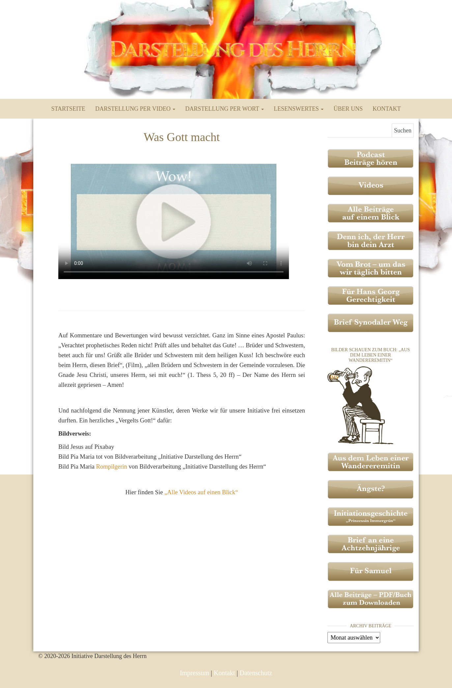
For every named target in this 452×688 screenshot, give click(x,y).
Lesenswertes (299, 108)
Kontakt (387, 108)
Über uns (348, 108)
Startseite (68, 108)
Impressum (194, 672)
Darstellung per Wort (224, 108)
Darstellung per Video (135, 108)
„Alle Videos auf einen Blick (201, 492)
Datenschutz (256, 672)
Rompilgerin (111, 466)
